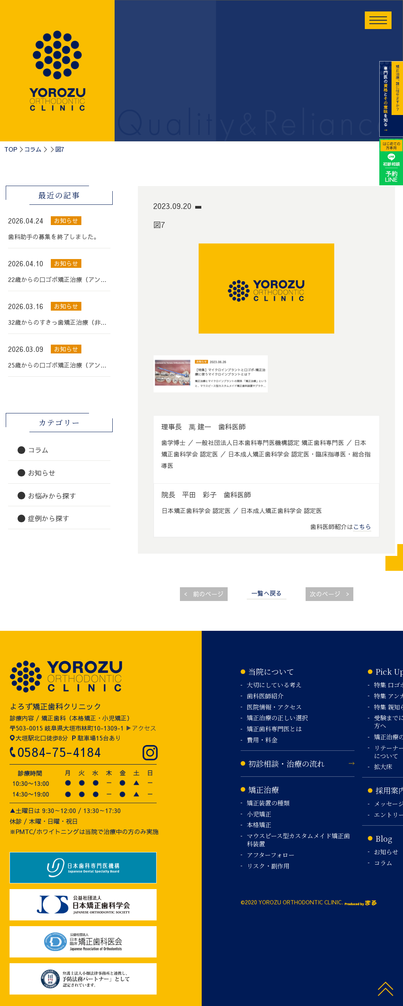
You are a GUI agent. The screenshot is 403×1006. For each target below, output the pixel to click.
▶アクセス (141, 728)
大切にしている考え (274, 685)
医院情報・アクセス (274, 707)
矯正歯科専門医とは (274, 729)
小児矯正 (259, 814)
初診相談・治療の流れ (286, 763)
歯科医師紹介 (265, 696)
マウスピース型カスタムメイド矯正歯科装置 (298, 840)
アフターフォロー (271, 855)
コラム (33, 149)
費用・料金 (262, 740)
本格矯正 (259, 825)
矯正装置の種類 (268, 803)
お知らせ (386, 852)
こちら (362, 526)
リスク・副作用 (268, 866)
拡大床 (383, 767)
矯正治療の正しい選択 (277, 718)
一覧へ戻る (266, 593)
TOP (10, 149)
